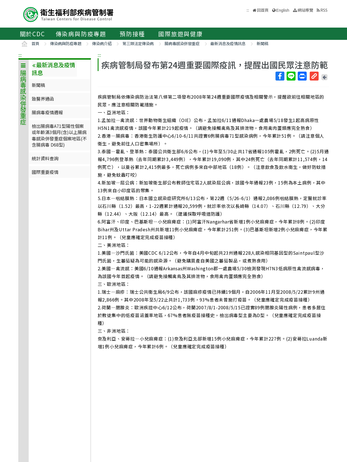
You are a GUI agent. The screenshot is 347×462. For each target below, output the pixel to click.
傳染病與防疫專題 (81, 34)
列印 (302, 76)
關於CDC (32, 34)
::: (20, 55)
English (282, 10)
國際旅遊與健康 (180, 34)
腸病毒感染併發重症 (182, 43)
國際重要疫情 (45, 172)
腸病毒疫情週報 (47, 112)
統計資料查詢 (45, 158)
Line (291, 76)
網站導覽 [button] (305, 10)
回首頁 (263, 10)
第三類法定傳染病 (138, 43)
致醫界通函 (43, 98)
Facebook (279, 76)
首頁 (35, 43)
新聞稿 (262, 43)
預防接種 (132, 34)
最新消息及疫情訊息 (227, 43)
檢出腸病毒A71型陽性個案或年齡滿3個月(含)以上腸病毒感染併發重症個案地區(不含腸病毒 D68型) (59, 135)
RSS (324, 10)
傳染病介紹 (102, 43)
